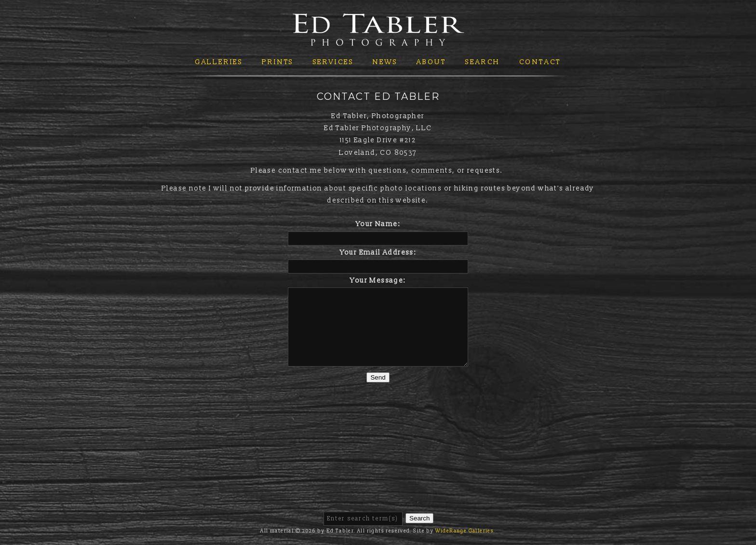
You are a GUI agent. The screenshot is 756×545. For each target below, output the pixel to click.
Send (377, 377)
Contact (540, 62)
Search (482, 62)
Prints (278, 62)
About (431, 62)
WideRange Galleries (464, 531)
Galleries (219, 62)
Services (333, 62)
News (385, 62)
